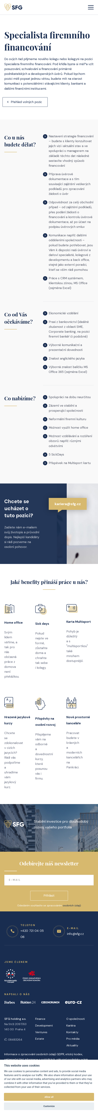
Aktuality (72, 1045)
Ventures (41, 1032)
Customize (49, 1106)
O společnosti (75, 1019)
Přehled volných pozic (26, 102)
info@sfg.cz (75, 934)
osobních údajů (72, 905)
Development (44, 1025)
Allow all (49, 1097)
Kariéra (71, 1025)
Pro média (72, 1039)
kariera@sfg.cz (68, 508)
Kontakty (72, 1032)
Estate (39, 1039)
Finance (40, 1019)
